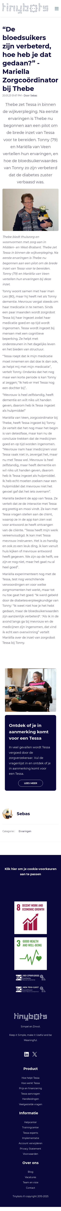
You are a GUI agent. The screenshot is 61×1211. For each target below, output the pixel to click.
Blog (30, 1171)
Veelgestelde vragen (30, 1104)
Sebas (33, 95)
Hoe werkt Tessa (30, 1083)
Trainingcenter (30, 1127)
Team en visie (30, 1182)
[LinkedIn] (26, 1054)
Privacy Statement (30, 1148)
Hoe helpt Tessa (30, 1077)
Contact (30, 1187)
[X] (34, 1054)
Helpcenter (30, 1122)
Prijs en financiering (30, 1088)
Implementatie (30, 1138)
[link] (30, 191)
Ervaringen (25, 831)
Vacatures (30, 1177)
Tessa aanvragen (30, 1093)
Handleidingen (30, 1098)
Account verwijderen (30, 1143)
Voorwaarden (30, 1153)
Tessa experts (30, 1132)
